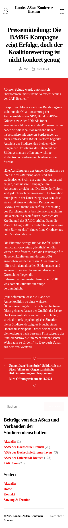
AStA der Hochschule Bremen (24, 447)
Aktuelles (10, 441)
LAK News (11, 463)
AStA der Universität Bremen (24, 458)
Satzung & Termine (17, 500)
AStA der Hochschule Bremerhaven (28, 452)
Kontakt (9, 494)
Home (8, 489)
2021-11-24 (43, 68)
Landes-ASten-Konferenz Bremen (34, 9)
